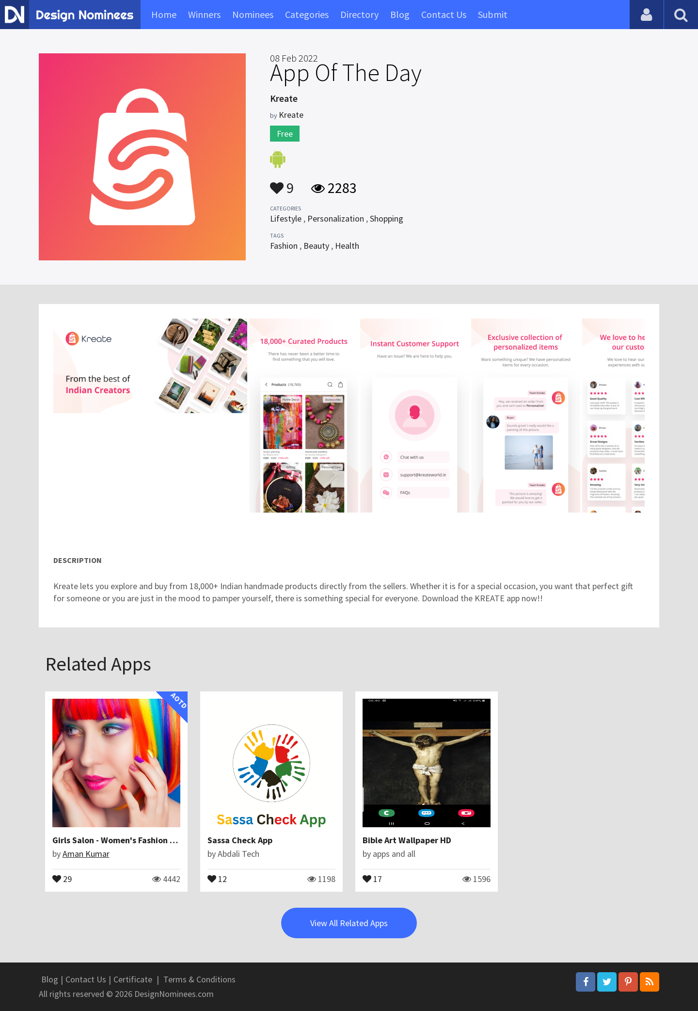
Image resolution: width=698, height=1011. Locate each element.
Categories (307, 14)
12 (217, 878)
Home (163, 14)
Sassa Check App (239, 840)
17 (372, 878)
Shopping (386, 218)
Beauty (316, 245)
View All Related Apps (349, 923)
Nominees (252, 14)
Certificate (132, 979)
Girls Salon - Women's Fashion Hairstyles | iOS (140, 840)
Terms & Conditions (199, 979)
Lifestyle (285, 218)
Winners (204, 14)
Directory (359, 14)
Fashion (284, 245)
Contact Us (443, 14)
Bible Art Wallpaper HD (407, 840)
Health (347, 245)
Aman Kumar (86, 853)
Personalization (335, 218)
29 (62, 878)
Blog (400, 14)
